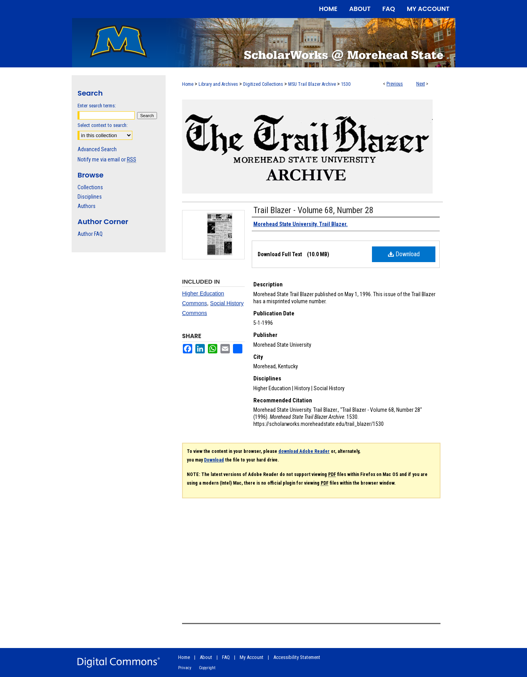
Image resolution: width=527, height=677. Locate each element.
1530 (345, 84)
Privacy (184, 667)
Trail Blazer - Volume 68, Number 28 (313, 210)
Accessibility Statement (296, 657)
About (206, 657)
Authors (87, 206)
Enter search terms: (97, 106)
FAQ (226, 657)
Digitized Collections (263, 84)
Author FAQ (90, 234)
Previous (394, 84)
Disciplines (90, 197)
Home (187, 84)
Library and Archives (218, 84)
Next (420, 84)
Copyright (207, 667)
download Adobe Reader (304, 451)
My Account (252, 657)
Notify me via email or (107, 159)
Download (404, 254)
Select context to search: (103, 125)
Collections (90, 187)
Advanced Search (97, 149)
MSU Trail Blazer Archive (312, 84)
